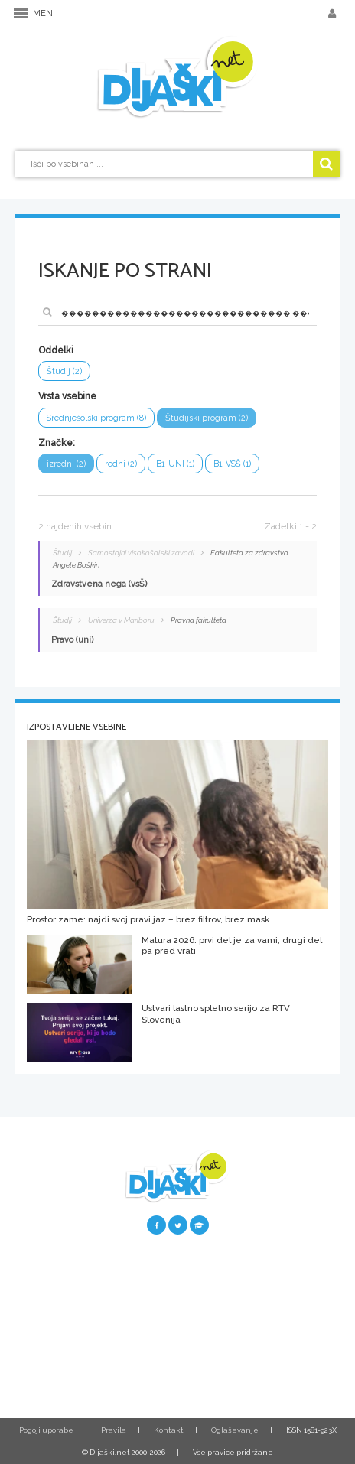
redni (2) (121, 464)
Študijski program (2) (206, 418)
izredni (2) (66, 464)
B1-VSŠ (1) (232, 464)
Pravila (113, 1430)
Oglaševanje (235, 1430)
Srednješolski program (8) (96, 418)
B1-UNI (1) (175, 464)
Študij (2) (64, 371)
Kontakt (169, 1430)
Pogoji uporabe (46, 1430)
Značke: (56, 443)
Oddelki (55, 350)
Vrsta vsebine (67, 396)
